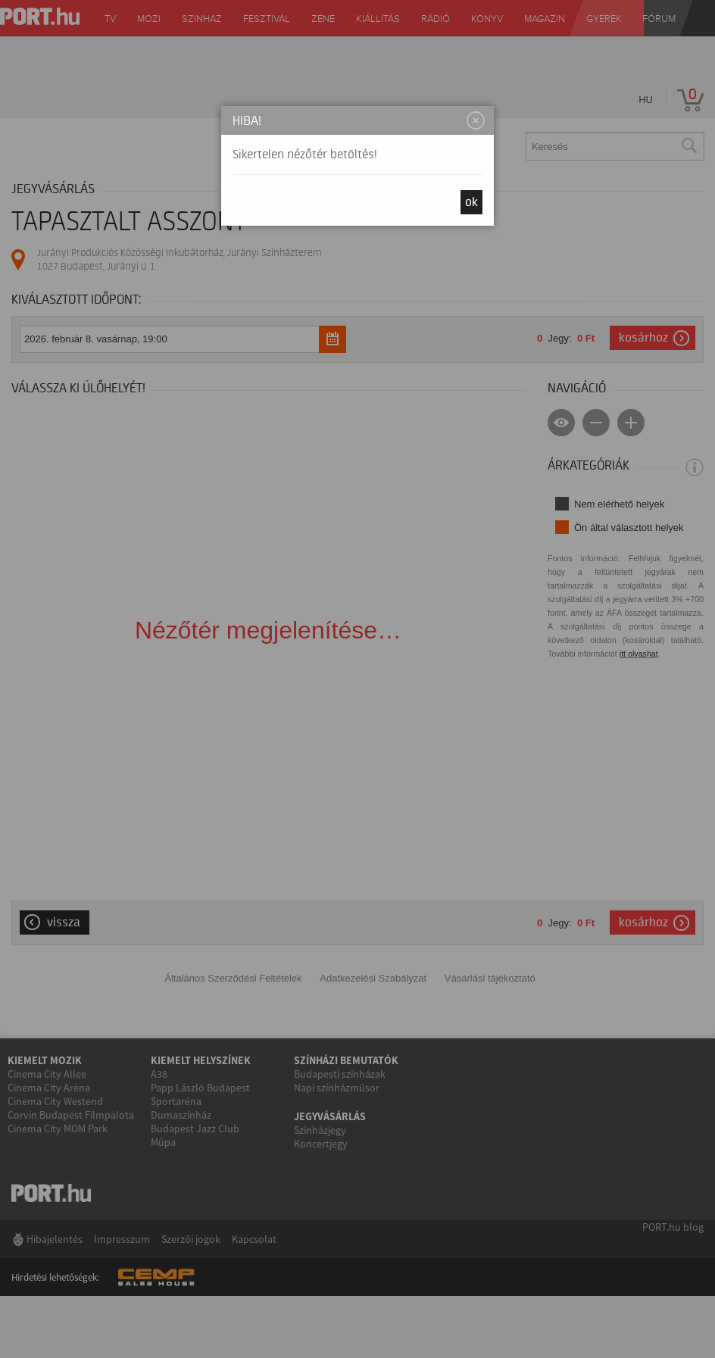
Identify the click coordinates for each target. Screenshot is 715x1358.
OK (471, 202)
